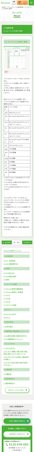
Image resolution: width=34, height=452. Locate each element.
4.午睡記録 (7, 374)
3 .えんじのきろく (9, 348)
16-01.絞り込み (9, 273)
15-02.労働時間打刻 (11, 264)
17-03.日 (7, 295)
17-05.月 (7, 302)
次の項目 (27, 242)
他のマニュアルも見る (17, 390)
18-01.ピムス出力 (10, 314)
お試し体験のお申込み (19, 421)
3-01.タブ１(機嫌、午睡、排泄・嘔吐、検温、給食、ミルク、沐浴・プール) (16, 352)
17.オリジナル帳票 (10, 305)
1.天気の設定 (8, 326)
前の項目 (6, 242)
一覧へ (17, 242)
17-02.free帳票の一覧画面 (13, 292)
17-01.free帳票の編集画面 (13, 289)
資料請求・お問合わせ (19, 434)
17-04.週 (7, 298)
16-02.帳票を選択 (10, 276)
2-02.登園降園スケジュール (13, 339)
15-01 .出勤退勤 (9, 261)
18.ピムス (7, 317)
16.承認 (6, 279)
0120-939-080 (17, 444)
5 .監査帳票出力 (9, 383)
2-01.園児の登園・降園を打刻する (15, 336)
